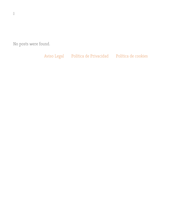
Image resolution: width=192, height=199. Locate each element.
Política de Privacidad (90, 56)
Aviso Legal (54, 56)
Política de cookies (132, 56)
